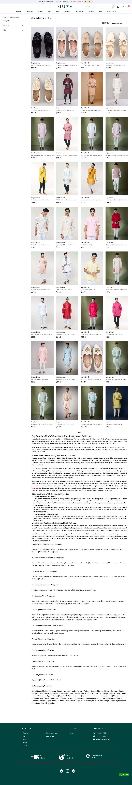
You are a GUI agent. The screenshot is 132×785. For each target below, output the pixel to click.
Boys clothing (46, 666)
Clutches (76, 590)
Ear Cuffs (35, 579)
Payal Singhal (69, 615)
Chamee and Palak (52, 617)
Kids (57, 11)
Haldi (108, 601)
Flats (45, 552)
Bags (94, 590)
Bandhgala (122, 644)
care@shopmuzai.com (101, 739)
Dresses (34, 563)
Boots (56, 552)
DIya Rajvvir (79, 615)
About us (25, 733)
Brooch (109, 644)
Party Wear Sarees (86, 549)
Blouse (53, 549)
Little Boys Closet (55, 680)
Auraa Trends (49, 631)
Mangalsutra (105, 576)
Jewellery (67, 11)
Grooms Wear (71, 603)
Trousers (46, 563)
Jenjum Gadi (42, 655)
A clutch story (95, 631)
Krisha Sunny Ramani (43, 619)
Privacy (25, 745)
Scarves (91, 563)
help (48, 728)
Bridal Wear (90, 601)
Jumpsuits (84, 563)
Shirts (34, 644)
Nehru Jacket (85, 644)
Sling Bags (60, 590)
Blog (24, 736)
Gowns (104, 563)
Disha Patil (63, 617)
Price (5, 30)
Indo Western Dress (97, 666)
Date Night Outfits (38, 603)
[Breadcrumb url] (4, 17)
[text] (98, 6)
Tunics (122, 563)
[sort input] (119, 23)
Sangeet (113, 601)
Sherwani (35, 488)
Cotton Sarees (73, 549)
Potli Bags (35, 590)
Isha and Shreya (99, 617)
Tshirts (56, 644)
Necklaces (52, 576)
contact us (98, 728)
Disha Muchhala (73, 617)
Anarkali (41, 549)
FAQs (24, 739)
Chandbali (114, 576)
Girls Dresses (36, 666)
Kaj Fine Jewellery (61, 631)
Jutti (40, 552)
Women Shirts (60, 565)
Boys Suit (86, 666)
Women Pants (70, 565)
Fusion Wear (76, 563)
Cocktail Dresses (60, 603)
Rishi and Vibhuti (90, 615)
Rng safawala (74, 655)
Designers (29, 11)
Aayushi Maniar (40, 617)
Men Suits (70, 644)
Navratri (98, 601)
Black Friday (45, 601)
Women (40, 11)
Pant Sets (64, 549)
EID (100, 11)
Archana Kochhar (49, 615)
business (74, 728)
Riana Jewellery (84, 631)
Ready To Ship (111, 11)
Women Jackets (113, 563)
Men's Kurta (36, 534)
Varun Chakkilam (37, 615)
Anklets (89, 576)
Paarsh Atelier (64, 655)
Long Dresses (66, 563)
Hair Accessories (85, 590)
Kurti (58, 549)
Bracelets (65, 576)
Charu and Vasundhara (104, 615)
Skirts (40, 563)
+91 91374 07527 (100, 733)
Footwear (35, 552)
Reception (121, 601)
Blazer (115, 666)
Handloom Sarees (107, 549)
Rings (59, 576)
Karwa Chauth (67, 601)
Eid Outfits (81, 603)
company (26, 728)
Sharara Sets (118, 549)
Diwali (59, 601)
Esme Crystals (106, 631)
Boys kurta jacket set (65, 666)
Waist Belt (52, 590)
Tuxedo (115, 644)
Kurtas (77, 644)
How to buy (50, 736)
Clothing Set (50, 565)
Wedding (91, 11)
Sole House (48, 633)
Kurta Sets (96, 549)
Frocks (75, 666)
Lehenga (34, 549)
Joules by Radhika (37, 631)
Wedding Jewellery (79, 601)
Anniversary (49, 603)
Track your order (51, 733)
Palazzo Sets (36, 565)
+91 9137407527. (78, 2)
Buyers (72, 733)
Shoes (45, 644)
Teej (87, 603)
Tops (42, 565)
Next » (79, 432)
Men (49, 11)
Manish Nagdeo (53, 655)
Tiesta (41, 633)
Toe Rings (42, 579)
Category (6, 21)
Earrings (34, 576)
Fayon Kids (35, 680)
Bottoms (98, 563)
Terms (25, 742)
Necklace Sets (43, 576)
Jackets (50, 644)
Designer (6, 25)
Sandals (50, 552)
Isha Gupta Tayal (111, 617)
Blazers (39, 644)
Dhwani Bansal (73, 631)
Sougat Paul (116, 615)
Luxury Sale (35, 601)
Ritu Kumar (60, 615)
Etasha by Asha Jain (86, 617)
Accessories (79, 11)
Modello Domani (58, 633)
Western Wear (55, 563)
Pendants (121, 576)
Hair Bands (68, 590)
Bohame (34, 655)
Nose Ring (82, 576)
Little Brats (44, 680)
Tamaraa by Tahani (81, 619)
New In (18, 11)
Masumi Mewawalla (57, 619)
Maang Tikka (73, 576)
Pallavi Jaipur (70, 619)
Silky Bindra (93, 619)
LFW (103, 601)
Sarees (47, 549)
